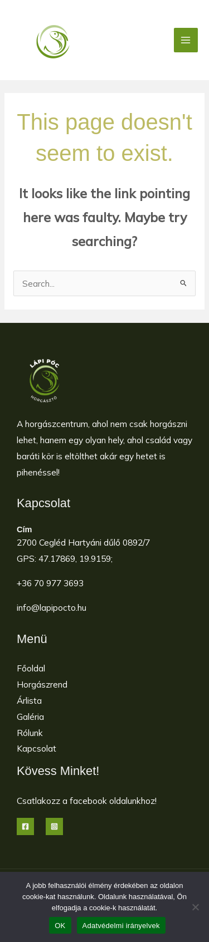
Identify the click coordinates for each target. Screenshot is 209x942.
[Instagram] (54, 826)
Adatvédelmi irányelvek (121, 925)
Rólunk (30, 732)
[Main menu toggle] (186, 40)
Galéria (30, 716)
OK (60, 925)
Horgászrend (42, 684)
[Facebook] (25, 826)
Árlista (29, 700)
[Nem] (195, 906)
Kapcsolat (36, 748)
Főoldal (31, 668)
